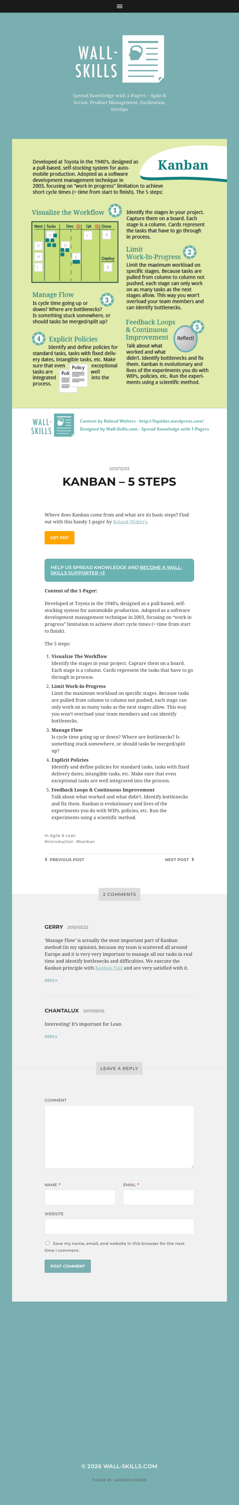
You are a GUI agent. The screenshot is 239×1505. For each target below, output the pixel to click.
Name (52, 1184)
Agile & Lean (63, 835)
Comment (55, 1100)
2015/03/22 (77, 927)
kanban (87, 841)
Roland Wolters (130, 521)
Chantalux (62, 1011)
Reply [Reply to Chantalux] (51, 1036)
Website (54, 1213)
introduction (60, 841)
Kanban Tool (109, 968)
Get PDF (59, 537)
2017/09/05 (93, 1011)
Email (131, 1184)
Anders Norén (130, 1480)
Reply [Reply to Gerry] (51, 980)
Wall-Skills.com (130, 1466)
